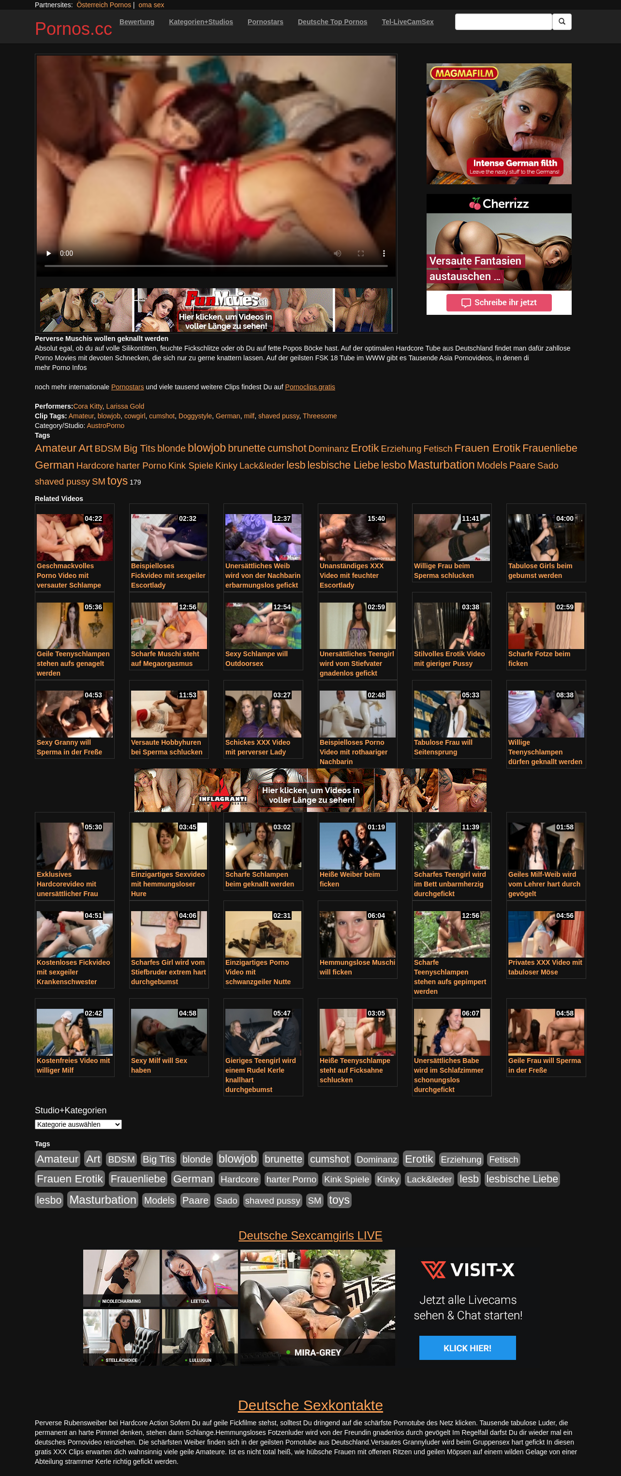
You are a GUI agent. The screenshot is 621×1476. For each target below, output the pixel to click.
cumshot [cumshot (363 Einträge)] (286, 448)
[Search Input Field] (503, 22)
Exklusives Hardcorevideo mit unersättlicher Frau (67, 884)
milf (249, 416)
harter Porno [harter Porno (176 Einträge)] (141, 465)
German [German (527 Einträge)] (54, 465)
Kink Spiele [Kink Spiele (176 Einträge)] (190, 465)
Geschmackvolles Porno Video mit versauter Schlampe (69, 575)
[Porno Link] (216, 310)
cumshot (162, 416)
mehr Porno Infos (61, 367)
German (228, 416)
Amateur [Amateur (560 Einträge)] (55, 448)
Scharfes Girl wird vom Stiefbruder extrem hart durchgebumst (168, 972)
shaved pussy (278, 416)
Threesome (320, 416)
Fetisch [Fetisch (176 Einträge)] (437, 448)
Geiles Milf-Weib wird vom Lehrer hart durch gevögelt (544, 884)
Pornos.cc (73, 29)
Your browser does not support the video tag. (216, 166)
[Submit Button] (562, 22)
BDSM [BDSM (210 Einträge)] (107, 448)
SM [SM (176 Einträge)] (98, 481)
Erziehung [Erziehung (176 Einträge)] (401, 448)
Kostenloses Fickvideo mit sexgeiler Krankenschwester (73, 972)
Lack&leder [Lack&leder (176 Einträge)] (261, 465)
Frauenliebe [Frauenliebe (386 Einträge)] (549, 448)
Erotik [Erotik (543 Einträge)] (365, 448)
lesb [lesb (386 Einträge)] (296, 465)
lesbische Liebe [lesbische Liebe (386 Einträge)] (343, 465)
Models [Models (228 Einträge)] (492, 465)
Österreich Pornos (103, 5)
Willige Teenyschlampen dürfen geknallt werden (545, 752)
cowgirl (135, 416)
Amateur (81, 416)
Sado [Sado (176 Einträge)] (548, 465)
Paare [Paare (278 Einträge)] (522, 465)
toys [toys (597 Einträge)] (117, 480)
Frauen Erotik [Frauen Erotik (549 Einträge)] (487, 448)
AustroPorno (105, 425)
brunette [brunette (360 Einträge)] (247, 448)
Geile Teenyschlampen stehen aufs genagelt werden (73, 663)
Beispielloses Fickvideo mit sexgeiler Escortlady (168, 575)
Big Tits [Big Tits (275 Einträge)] (139, 448)
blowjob (109, 416)
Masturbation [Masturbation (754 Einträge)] (441, 464)
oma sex (151, 5)
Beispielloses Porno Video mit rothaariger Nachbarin (354, 752)
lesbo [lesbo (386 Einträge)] (393, 465)
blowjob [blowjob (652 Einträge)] (207, 448)
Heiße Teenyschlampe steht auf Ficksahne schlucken (355, 1070)
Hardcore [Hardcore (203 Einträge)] (95, 465)
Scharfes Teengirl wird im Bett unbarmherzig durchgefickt (450, 884)
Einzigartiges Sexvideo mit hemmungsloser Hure (168, 884)
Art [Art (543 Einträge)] (85, 448)
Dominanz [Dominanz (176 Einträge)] (328, 448)
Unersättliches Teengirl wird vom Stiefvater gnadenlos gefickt (357, 663)
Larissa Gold (125, 406)
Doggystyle (195, 416)
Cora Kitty (87, 406)
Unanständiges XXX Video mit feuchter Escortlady (352, 575)
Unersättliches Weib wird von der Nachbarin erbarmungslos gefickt (263, 575)
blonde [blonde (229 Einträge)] (171, 448)
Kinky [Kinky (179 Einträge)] (226, 465)
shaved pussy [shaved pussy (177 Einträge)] (62, 481)
